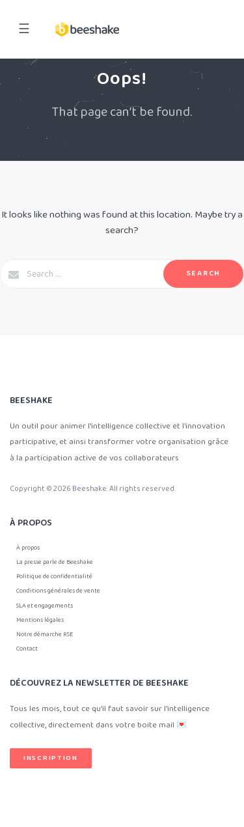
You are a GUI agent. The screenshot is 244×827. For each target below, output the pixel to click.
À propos (28, 548)
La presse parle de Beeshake (54, 562)
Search (203, 273)
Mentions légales (40, 620)
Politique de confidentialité (54, 577)
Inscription (50, 758)
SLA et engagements (44, 606)
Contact (27, 649)
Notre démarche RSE (44, 634)
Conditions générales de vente (58, 591)
